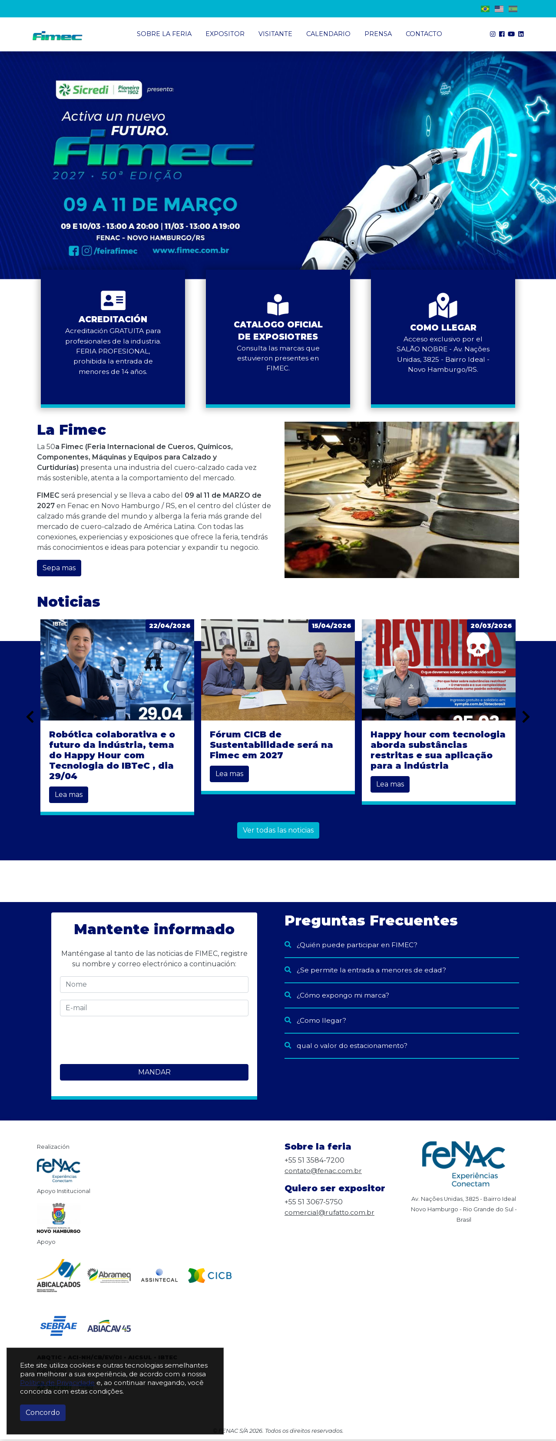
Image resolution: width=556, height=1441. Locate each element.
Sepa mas (59, 570)
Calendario (328, 34)
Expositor (225, 34)
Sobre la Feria (164, 34)
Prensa (378, 34)
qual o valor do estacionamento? (347, 1047)
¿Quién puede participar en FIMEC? (353, 946)
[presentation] (126, 1042)
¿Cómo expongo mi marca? (338, 997)
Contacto (424, 34)
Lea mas (69, 797)
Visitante (275, 34)
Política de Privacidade (57, 1382)
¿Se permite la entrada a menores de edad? (366, 972)
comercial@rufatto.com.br (331, 1214)
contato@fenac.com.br (324, 1172)
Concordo (43, 1412)
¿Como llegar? (316, 1022)
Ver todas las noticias (278, 832)
